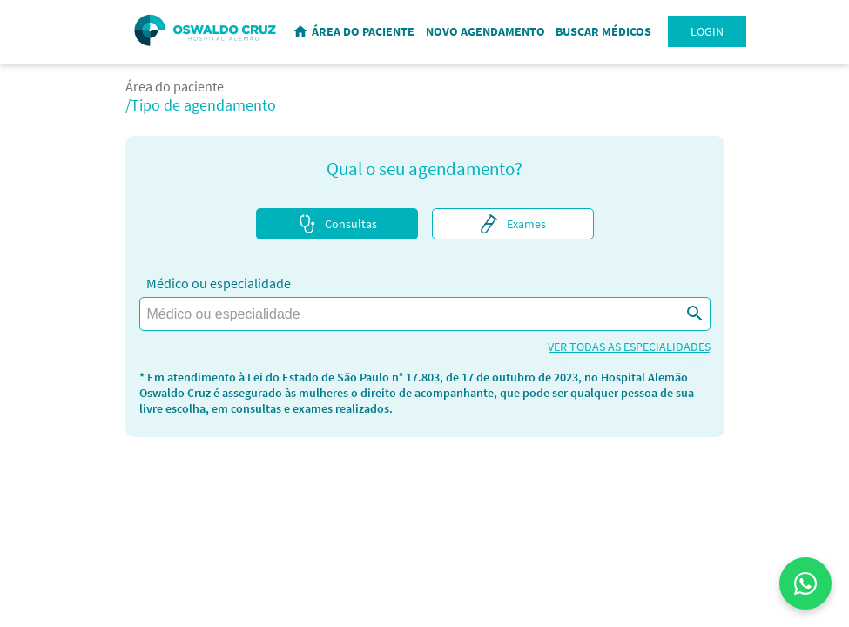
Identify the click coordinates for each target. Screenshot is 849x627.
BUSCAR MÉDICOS (603, 31)
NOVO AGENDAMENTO (485, 31)
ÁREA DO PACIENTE (363, 31)
